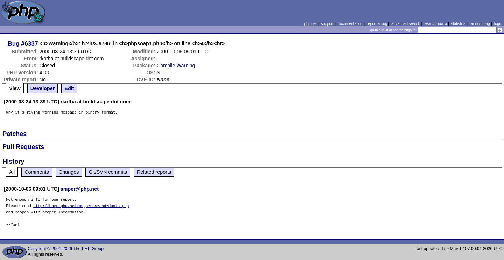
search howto (435, 23)
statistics (458, 23)
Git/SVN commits (108, 172)
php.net (310, 23)
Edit (69, 88)
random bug (480, 23)
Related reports (154, 172)
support (327, 23)
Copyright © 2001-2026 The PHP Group (66, 248)
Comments (36, 172)
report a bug (377, 23)
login (498, 23)
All (12, 172)
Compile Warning (176, 65)
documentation (350, 23)
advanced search (405, 23)
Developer (42, 88)
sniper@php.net (80, 189)
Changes (69, 172)
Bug (14, 43)
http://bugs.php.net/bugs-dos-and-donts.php (81, 205)
